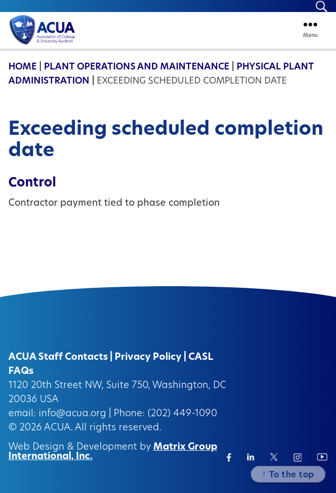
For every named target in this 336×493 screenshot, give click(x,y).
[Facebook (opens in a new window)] (229, 457)
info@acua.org (72, 414)
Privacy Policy (148, 357)
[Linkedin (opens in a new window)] (250, 457)
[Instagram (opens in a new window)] (298, 457)
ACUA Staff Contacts (58, 357)
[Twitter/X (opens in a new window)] (274, 457)
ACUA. (58, 428)
